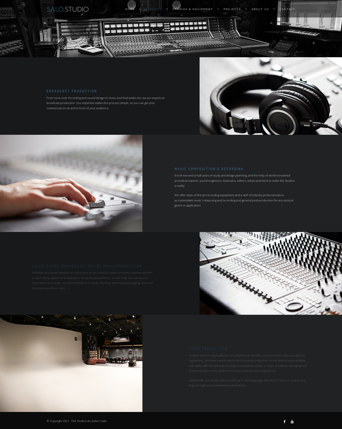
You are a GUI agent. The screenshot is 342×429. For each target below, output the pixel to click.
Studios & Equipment (193, 9)
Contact (287, 9)
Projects (232, 9)
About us (260, 9)
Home (130, 9)
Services (153, 9)
